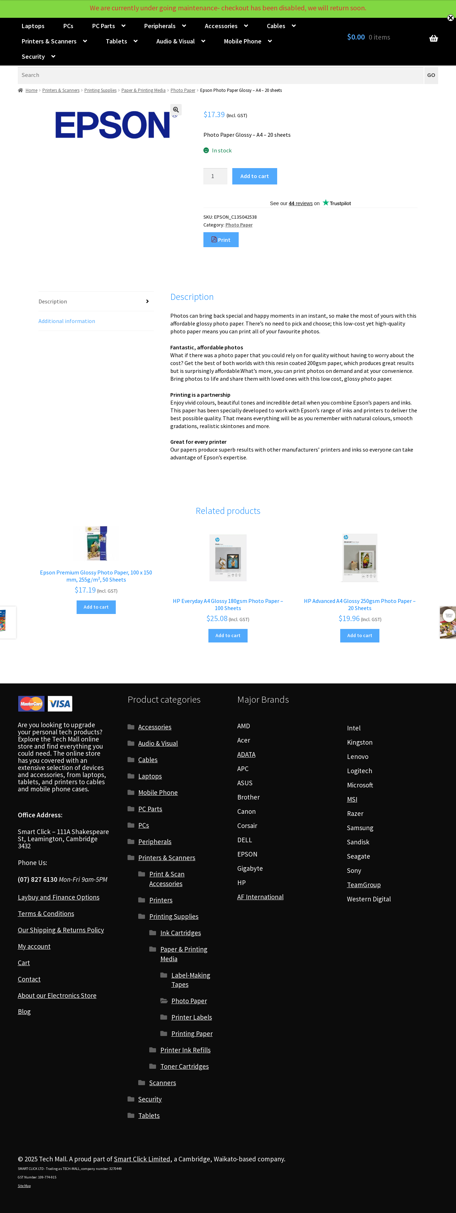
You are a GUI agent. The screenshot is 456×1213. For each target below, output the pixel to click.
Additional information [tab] (66, 320)
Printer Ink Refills (185, 1050)
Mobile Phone (242, 41)
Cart (24, 962)
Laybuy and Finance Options (58, 897)
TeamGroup (364, 884)
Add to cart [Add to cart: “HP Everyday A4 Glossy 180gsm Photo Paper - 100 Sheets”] (228, 635)
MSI (352, 799)
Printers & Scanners (49, 41)
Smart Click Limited (142, 1159)
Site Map (24, 1185)
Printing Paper (192, 1033)
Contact (29, 979)
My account (34, 946)
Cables (276, 26)
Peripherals (160, 26)
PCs (68, 26)
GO (431, 75)
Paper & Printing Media (143, 90)
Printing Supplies (100, 90)
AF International (260, 896)
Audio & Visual (175, 41)
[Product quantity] (215, 176)
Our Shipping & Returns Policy (61, 930)
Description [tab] (52, 301)
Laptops (33, 26)
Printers (160, 900)
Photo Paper (183, 90)
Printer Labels (191, 1017)
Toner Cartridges (184, 1066)
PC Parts (103, 26)
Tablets (116, 41)
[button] (176, 109)
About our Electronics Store (57, 995)
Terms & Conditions (46, 913)
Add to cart (254, 175)
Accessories (221, 26)
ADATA (246, 754)
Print (220, 239)
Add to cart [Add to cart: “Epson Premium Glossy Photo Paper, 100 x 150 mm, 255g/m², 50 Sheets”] (96, 607)
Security (33, 56)
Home (31, 90)
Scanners (162, 1082)
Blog (24, 1011)
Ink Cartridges (180, 932)
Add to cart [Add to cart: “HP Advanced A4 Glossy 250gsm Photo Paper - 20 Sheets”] (359, 635)
